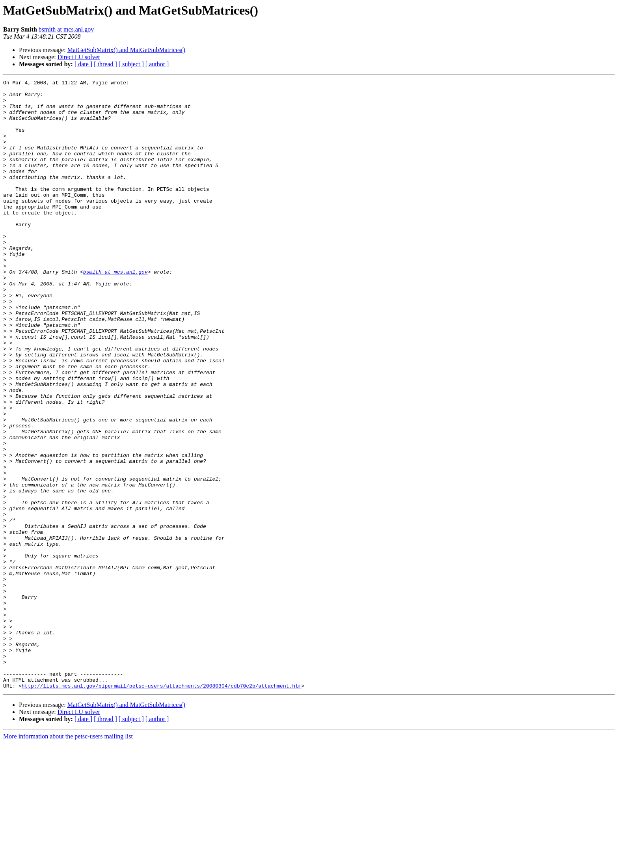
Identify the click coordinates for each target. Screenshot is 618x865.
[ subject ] (131, 64)
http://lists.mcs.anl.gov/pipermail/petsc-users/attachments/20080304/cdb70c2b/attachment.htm (162, 807)
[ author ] (157, 64)
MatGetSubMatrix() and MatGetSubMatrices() (126, 50)
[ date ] (83, 64)
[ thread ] (105, 64)
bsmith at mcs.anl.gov (66, 29)
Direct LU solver (79, 57)
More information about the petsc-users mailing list (68, 858)
